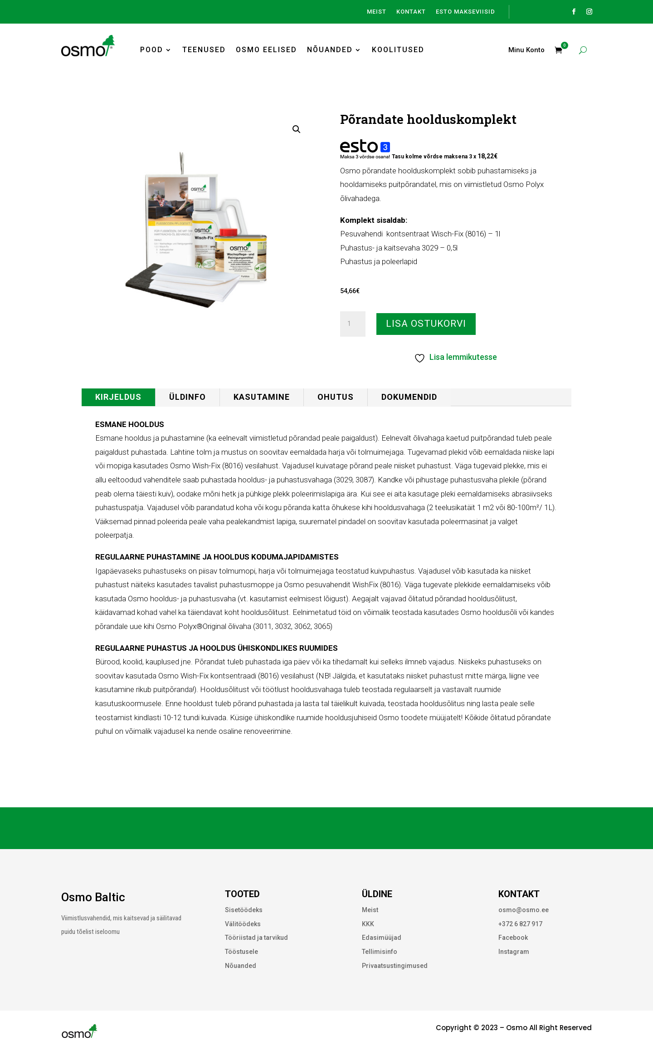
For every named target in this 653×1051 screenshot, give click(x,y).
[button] (296, 129)
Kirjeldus (118, 397)
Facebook (513, 937)
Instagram (513, 951)
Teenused (204, 49)
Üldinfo (187, 397)
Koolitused (398, 49)
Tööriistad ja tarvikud (256, 937)
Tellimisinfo (379, 951)
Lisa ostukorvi (426, 323)
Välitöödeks (243, 924)
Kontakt (411, 12)
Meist (376, 12)
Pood (151, 49)
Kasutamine (262, 397)
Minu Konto (526, 50)
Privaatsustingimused (395, 965)
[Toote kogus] (352, 324)
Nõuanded (330, 49)
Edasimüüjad (381, 937)
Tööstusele (241, 951)
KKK (368, 924)
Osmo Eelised (266, 49)
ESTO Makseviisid (465, 12)
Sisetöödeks (244, 909)
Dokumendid (409, 397)
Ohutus (335, 397)
